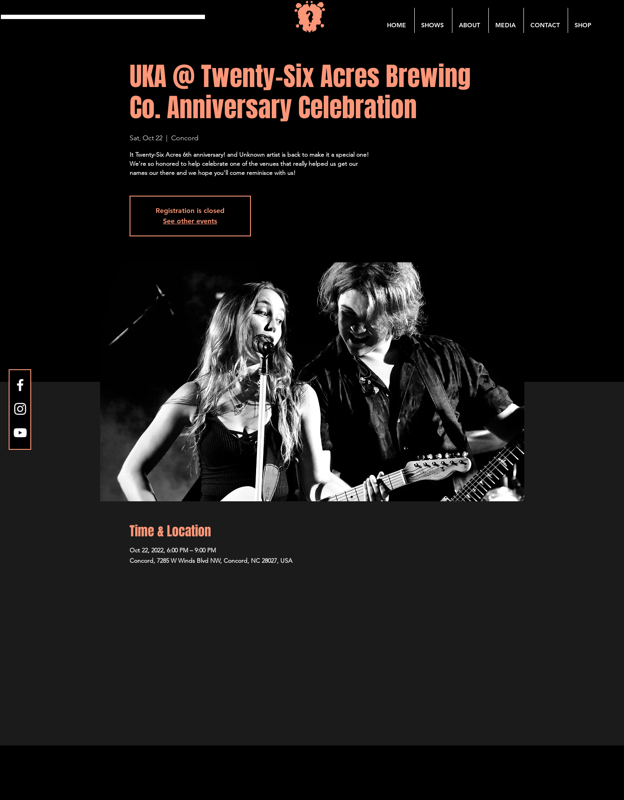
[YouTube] (20, 433)
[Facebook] (20, 385)
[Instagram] (20, 409)
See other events (190, 221)
